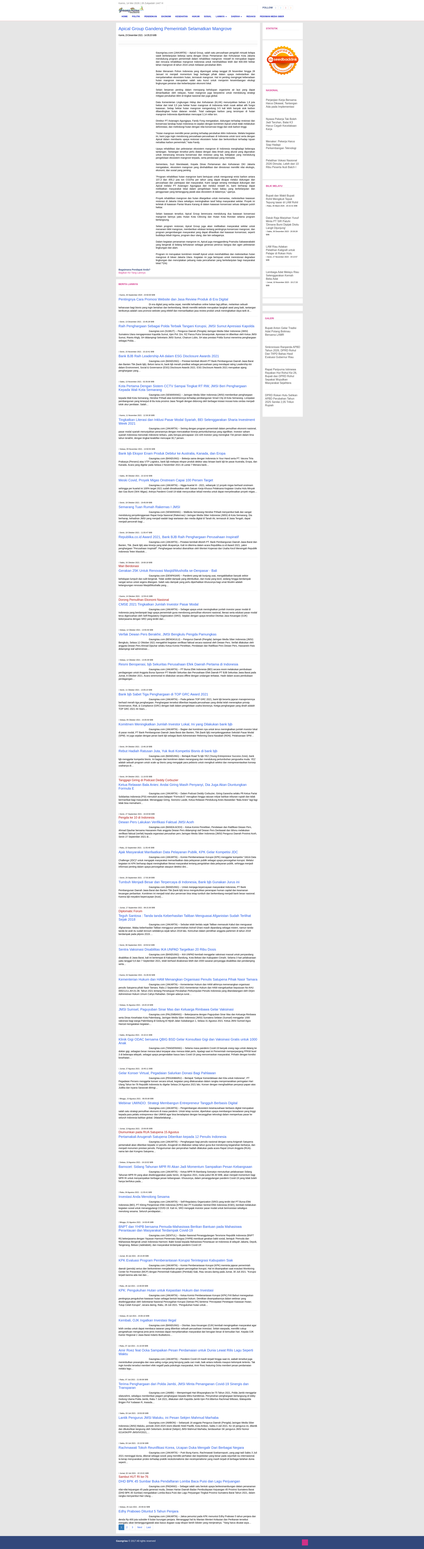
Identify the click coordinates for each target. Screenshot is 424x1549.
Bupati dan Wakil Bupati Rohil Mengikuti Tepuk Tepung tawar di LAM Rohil (282, 199)
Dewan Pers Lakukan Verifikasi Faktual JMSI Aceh (156, 822)
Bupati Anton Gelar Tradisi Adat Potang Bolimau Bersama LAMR (280, 331)
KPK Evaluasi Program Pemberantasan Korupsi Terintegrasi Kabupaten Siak (176, 1260)
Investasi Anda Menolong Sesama (144, 1197)
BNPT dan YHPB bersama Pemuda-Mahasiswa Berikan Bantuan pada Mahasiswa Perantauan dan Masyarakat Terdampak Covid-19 (180, 1228)
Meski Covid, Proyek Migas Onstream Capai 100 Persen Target (166, 480)
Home (125, 16)
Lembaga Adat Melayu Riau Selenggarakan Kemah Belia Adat (282, 275)
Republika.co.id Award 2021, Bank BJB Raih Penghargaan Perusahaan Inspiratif (179, 537)
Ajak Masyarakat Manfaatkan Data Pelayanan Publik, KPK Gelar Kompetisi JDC (178, 852)
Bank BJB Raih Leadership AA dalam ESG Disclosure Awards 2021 (169, 356)
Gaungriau (122, 1541)
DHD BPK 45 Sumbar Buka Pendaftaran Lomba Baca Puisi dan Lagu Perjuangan (180, 1481)
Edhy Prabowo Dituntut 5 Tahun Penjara (148, 1511)
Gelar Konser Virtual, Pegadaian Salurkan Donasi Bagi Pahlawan (167, 1073)
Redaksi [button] (250, 16)
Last (148, 1527)
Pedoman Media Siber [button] (272, 16)
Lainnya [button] (221, 16)
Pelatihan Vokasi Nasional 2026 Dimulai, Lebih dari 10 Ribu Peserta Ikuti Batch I (282, 164)
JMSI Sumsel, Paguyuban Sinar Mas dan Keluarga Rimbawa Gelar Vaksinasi (176, 1009)
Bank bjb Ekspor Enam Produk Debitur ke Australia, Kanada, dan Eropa (172, 453)
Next (139, 1527)
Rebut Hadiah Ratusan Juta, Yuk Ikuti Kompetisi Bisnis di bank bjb (168, 751)
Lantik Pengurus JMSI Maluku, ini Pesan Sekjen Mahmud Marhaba (169, 1417)
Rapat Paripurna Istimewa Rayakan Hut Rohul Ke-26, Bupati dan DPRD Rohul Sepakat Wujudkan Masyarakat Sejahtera (281, 376)
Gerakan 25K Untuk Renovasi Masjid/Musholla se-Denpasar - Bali (168, 570)
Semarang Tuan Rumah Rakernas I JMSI (149, 507)
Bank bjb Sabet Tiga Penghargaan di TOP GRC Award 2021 (163, 694)
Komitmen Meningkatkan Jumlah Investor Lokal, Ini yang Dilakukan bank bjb (175, 724)
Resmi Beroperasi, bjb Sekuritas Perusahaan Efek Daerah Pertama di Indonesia (178, 664)
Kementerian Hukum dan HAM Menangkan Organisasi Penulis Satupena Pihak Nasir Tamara (188, 979)
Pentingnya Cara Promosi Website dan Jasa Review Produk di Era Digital (173, 299)
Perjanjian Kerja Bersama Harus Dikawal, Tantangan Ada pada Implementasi (281, 103)
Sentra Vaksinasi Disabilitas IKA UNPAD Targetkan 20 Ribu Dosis (167, 949)
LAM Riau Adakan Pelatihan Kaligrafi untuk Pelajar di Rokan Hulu (280, 250)
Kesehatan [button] (181, 16)
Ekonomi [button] (166, 16)
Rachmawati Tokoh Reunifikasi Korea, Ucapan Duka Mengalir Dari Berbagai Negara (181, 1447)
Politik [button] (136, 16)
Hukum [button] (196, 16)
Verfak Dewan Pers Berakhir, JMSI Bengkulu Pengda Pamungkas (167, 634)
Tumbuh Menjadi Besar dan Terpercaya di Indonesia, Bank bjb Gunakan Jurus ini (179, 882)
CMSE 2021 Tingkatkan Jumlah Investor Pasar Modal (159, 604)
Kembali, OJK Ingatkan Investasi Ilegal (147, 1320)
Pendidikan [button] (150, 16)
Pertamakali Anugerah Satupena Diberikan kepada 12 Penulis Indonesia (172, 1137)
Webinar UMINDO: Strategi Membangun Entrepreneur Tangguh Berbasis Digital (178, 1103)
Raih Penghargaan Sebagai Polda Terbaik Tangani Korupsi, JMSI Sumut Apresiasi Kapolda (186, 326)
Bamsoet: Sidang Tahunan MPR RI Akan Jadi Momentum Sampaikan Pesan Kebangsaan (185, 1167)
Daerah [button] (236, 16)
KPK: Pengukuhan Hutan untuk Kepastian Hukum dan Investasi (166, 1290)
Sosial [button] (207, 16)
